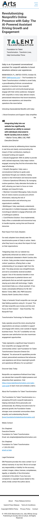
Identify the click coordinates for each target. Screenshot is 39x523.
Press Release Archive (23, 501)
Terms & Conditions (28, 505)
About (10, 501)
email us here (7, 450)
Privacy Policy (25, 509)
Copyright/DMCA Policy (9, 509)
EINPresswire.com (13, 78)
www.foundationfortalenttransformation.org (18, 417)
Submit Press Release (11, 505)
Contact (35, 509)
